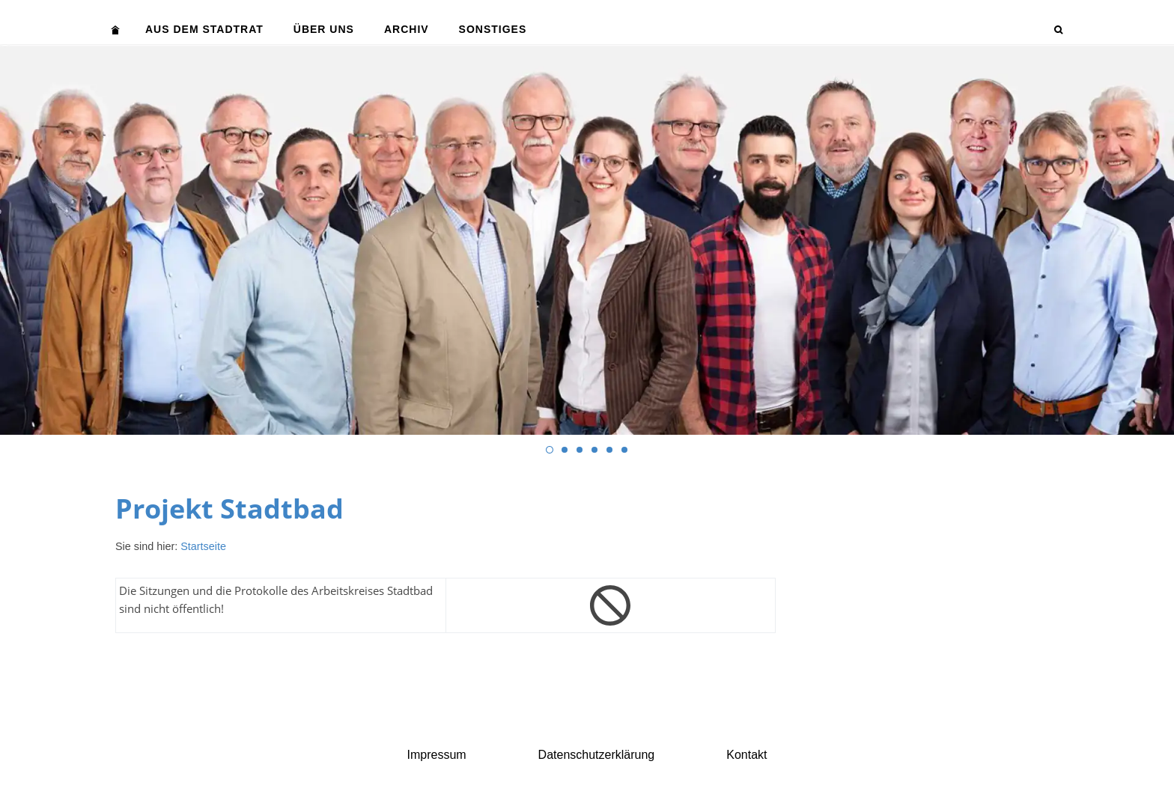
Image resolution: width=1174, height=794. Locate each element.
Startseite (203, 546)
